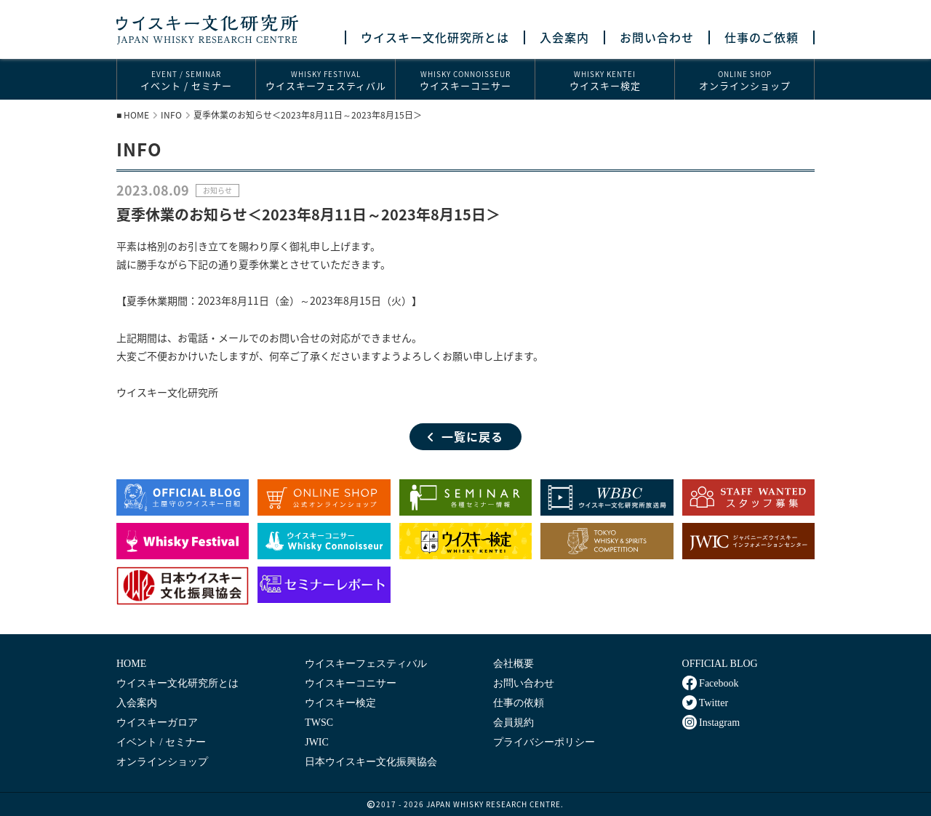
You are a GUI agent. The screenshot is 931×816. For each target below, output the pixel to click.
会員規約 (513, 722)
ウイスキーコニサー (465, 80)
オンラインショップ (744, 80)
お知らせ (217, 190)
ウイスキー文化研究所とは (435, 37)
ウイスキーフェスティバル (325, 80)
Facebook (710, 683)
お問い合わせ (657, 37)
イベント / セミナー (186, 80)
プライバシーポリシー (544, 742)
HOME (136, 114)
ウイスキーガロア (157, 722)
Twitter (705, 702)
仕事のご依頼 (761, 37)
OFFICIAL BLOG (720, 663)
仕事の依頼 (518, 702)
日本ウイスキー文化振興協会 (371, 761)
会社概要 (513, 663)
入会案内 (564, 37)
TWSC (319, 722)
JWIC (317, 742)
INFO (171, 114)
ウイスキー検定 (604, 80)
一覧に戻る (465, 436)
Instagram (711, 722)
